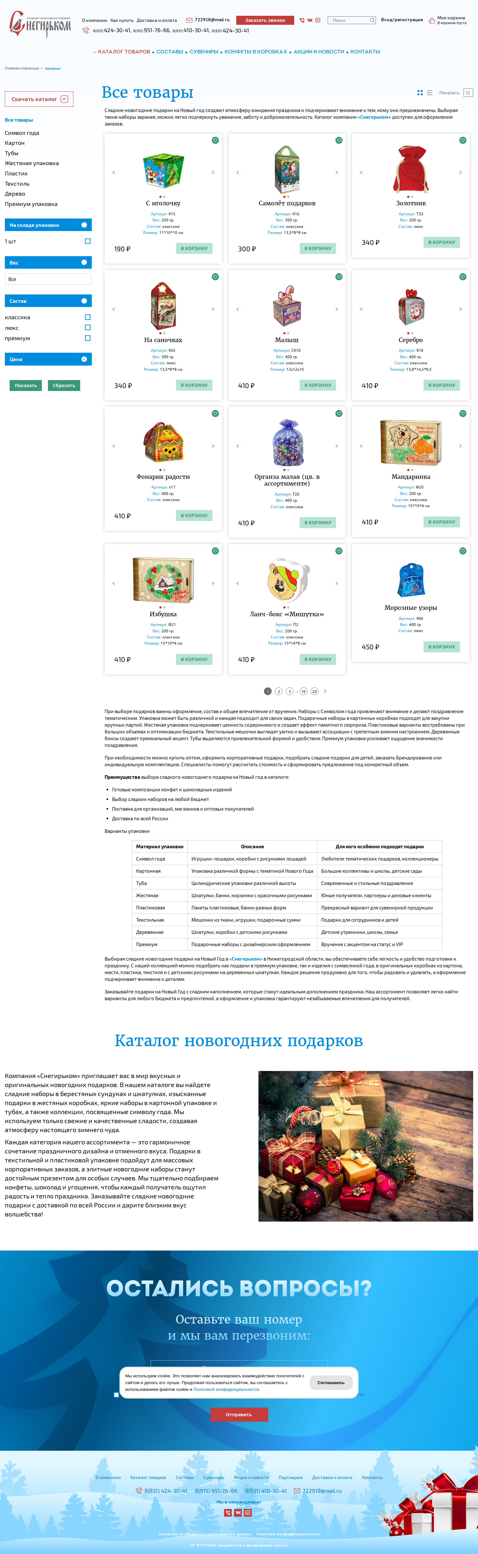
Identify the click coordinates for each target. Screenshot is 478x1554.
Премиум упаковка (31, 203)
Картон (14, 142)
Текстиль (17, 183)
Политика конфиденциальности (288, 1534)
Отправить (239, 1414)
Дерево (15, 193)
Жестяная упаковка (32, 162)
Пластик (16, 173)
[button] (161, 197)
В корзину (194, 248)
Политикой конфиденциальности (226, 1389)
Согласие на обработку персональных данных (204, 1534)
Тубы (11, 152)
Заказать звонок (265, 20)
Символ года (22, 132)
